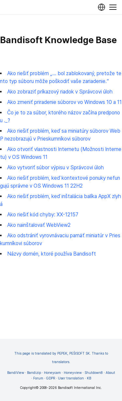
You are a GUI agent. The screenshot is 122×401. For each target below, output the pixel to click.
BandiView (15, 373)
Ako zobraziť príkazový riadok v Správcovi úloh (60, 92)
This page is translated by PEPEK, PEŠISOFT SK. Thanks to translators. (61, 357)
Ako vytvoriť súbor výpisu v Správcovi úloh (55, 167)
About (110, 373)
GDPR (50, 378)
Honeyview (73, 373)
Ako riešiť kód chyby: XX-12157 (42, 214)
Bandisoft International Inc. (80, 388)
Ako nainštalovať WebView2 (39, 225)
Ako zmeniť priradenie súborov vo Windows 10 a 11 (64, 102)
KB (89, 378)
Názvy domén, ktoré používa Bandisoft (51, 254)
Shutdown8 (94, 373)
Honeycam (52, 373)
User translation (71, 378)
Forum (38, 378)
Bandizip (34, 373)
